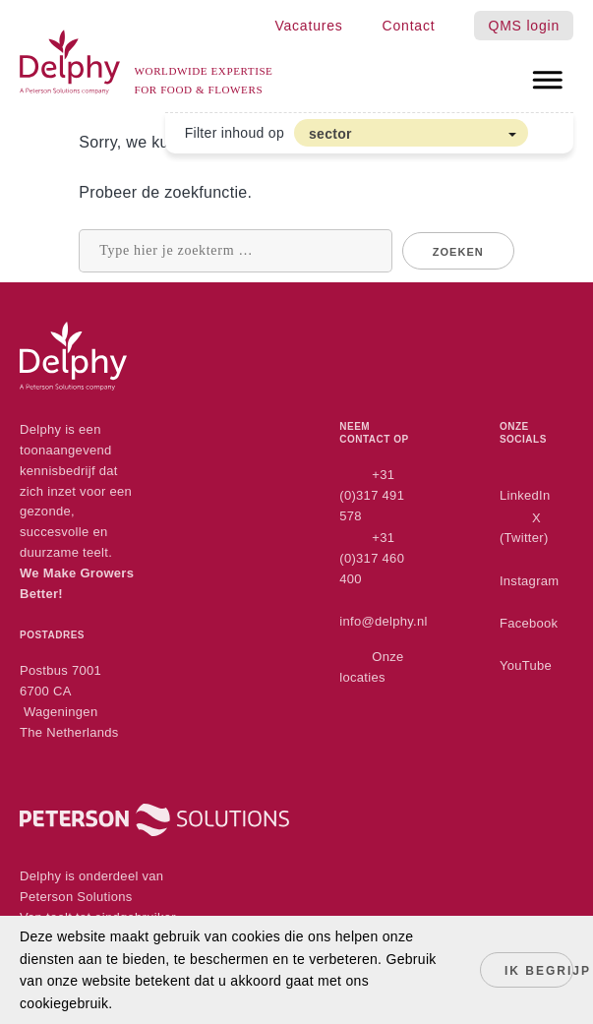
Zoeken (458, 252)
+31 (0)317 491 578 (371, 495)
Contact (409, 25)
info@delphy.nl (383, 621)
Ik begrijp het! (538, 971)
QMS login (524, 25)
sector (330, 134)
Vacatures (308, 25)
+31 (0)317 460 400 (371, 558)
